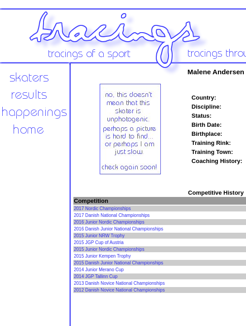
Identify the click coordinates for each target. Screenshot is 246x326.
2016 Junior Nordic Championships (109, 222)
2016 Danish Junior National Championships (118, 228)
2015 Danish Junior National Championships (118, 262)
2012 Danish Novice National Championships (119, 290)
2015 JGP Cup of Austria (99, 242)
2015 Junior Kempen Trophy (102, 256)
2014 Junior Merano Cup (99, 269)
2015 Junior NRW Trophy (99, 235)
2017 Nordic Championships (102, 208)
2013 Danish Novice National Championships (119, 283)
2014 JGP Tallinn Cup (95, 276)
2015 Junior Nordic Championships (109, 249)
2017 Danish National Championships (112, 215)
